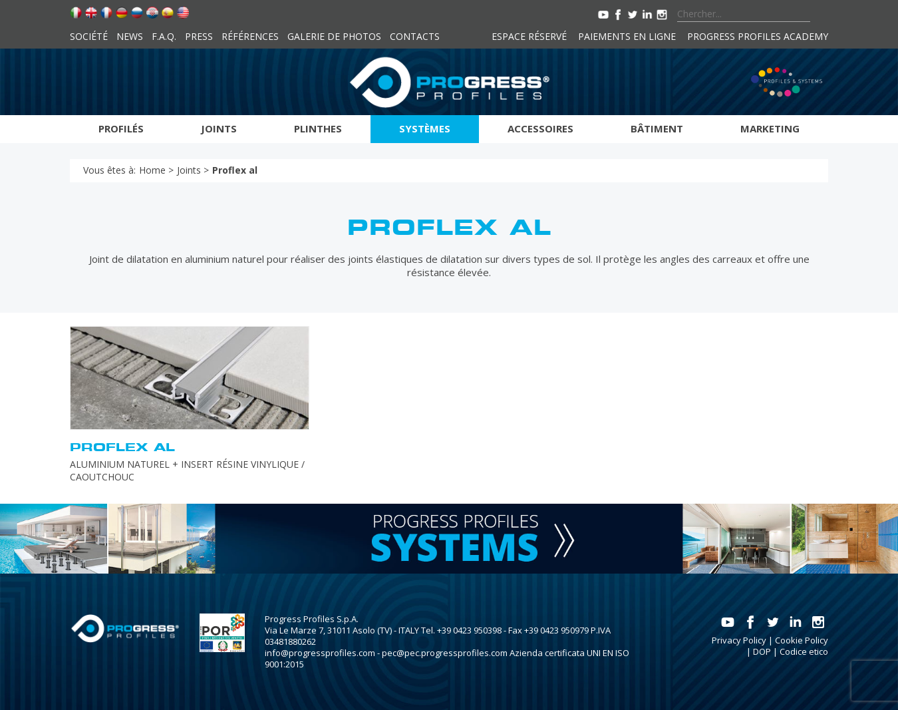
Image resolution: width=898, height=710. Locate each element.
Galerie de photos (334, 36)
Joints (219, 128)
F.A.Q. (164, 36)
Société (89, 36)
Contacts (415, 36)
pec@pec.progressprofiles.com (445, 653)
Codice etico (804, 651)
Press (199, 36)
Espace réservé (529, 36)
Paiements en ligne (627, 36)
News (129, 36)
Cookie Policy (801, 640)
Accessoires (540, 128)
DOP (762, 651)
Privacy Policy (739, 640)
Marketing (770, 128)
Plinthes (318, 128)
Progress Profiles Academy (757, 36)
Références (250, 36)
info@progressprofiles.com (320, 653)
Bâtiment (657, 128)
